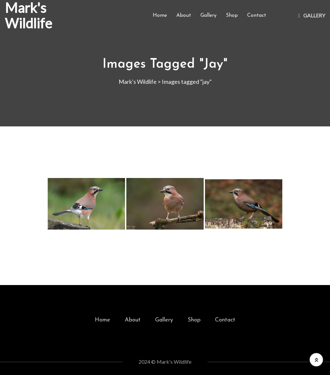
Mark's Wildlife (28, 15)
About (183, 15)
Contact (256, 15)
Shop (232, 15)
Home (160, 15)
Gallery (208, 15)
